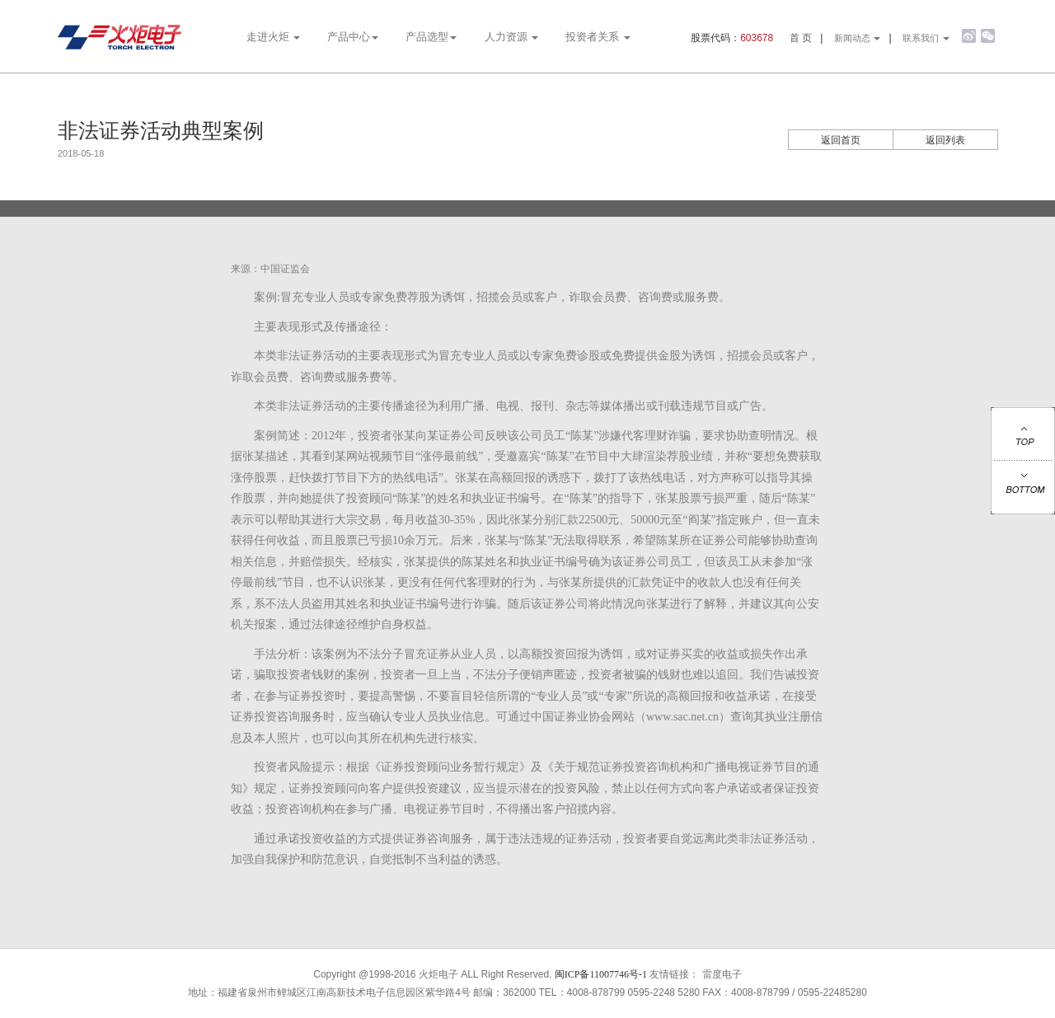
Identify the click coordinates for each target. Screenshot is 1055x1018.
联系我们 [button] (926, 38)
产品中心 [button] (352, 36)
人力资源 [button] (511, 36)
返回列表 (945, 140)
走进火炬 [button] (273, 36)
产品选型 (431, 36)
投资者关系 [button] (597, 36)
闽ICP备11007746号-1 (601, 974)
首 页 (801, 38)
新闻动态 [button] (857, 38)
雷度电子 (722, 974)
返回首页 (840, 140)
